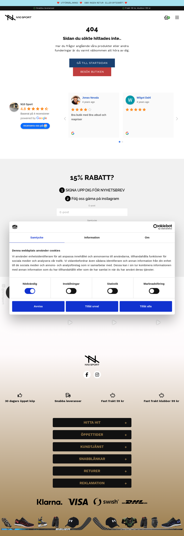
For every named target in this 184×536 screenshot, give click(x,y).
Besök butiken (92, 71)
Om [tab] (147, 237)
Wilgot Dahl (89, 97)
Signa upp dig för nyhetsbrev (95, 190)
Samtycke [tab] (36, 237)
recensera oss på (35, 125)
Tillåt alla (146, 306)
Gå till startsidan (92, 63)
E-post (92, 205)
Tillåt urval (92, 306)
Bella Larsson (145, 97)
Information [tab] (92, 237)
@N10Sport (3, 294)
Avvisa (38, 306)
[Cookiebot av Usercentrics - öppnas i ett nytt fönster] (156, 227)
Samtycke (92, 220)
